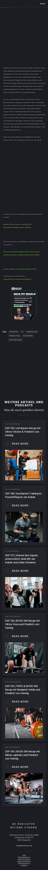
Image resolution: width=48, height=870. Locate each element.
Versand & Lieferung (24, 859)
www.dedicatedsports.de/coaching (17, 227)
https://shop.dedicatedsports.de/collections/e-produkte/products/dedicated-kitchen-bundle (21, 253)
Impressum (24, 865)
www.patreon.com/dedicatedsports (17, 279)
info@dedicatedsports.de (24, 845)
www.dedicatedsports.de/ (26, 269)
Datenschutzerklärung (24, 861)
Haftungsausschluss (24, 863)
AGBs (24, 855)
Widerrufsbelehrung (24, 857)
